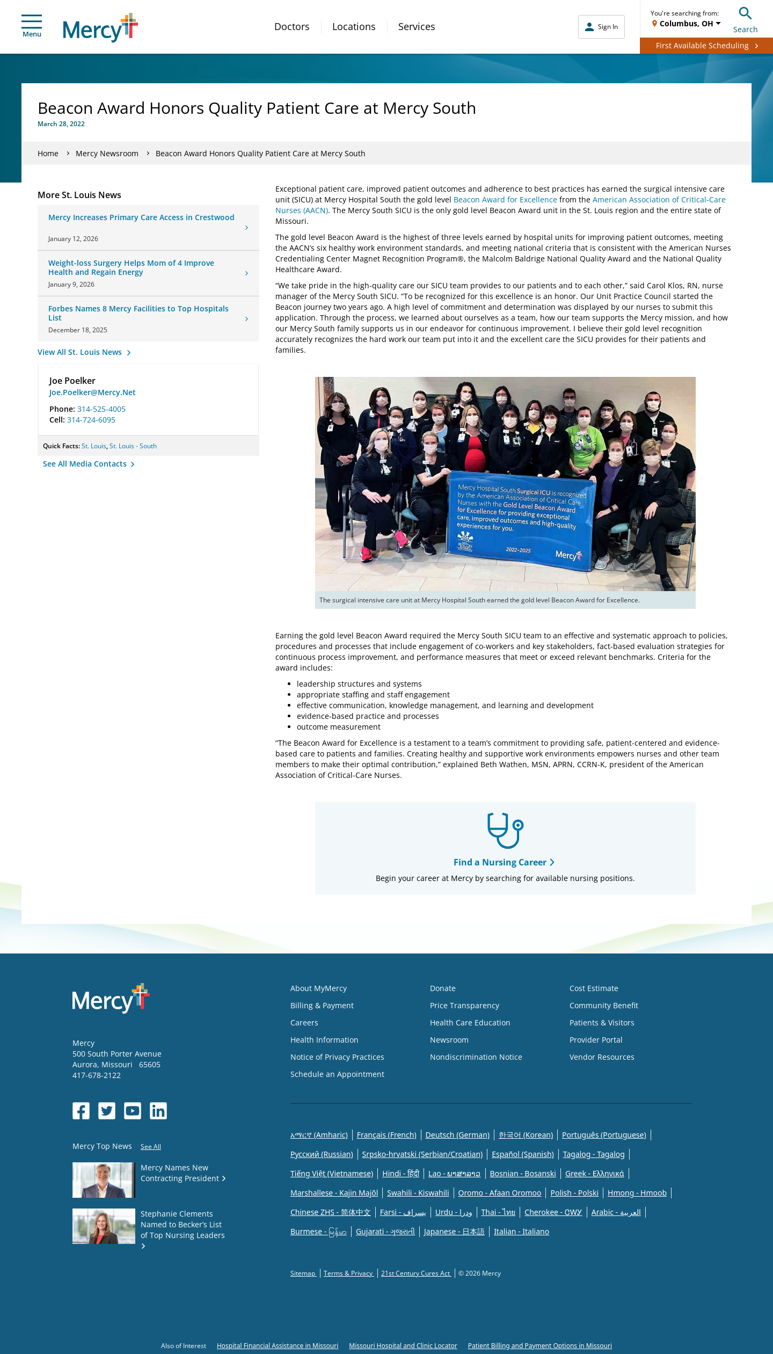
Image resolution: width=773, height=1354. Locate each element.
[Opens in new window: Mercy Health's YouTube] (132, 1110)
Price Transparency (464, 1005)
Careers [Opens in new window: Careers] (304, 1022)
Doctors (292, 26)
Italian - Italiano (521, 1231)
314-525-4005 (101, 409)
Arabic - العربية (616, 1212)
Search (745, 18)
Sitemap (303, 1273)
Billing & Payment (322, 1005)
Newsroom (449, 1040)
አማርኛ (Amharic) (319, 1135)
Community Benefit (604, 1005)
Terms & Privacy (349, 1273)
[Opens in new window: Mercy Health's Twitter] (106, 1110)
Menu (31, 26)
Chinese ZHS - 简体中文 (330, 1212)
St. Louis (94, 445)
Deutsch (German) (458, 1135)
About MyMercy (318, 988)
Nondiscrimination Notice (476, 1057)
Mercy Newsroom (107, 153)
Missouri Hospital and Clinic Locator (403, 1345)
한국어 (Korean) (526, 1135)
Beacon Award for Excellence (505, 199)
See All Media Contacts (86, 463)
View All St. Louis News (81, 352)
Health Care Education (470, 1022)
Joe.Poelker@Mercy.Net (92, 392)
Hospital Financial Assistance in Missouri (277, 1345)
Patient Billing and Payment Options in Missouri (540, 1345)
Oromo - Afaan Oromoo (500, 1193)
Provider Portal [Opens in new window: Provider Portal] (596, 1040)
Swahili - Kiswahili (418, 1193)
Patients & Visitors (602, 1022)
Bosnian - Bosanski (523, 1173)
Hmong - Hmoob (637, 1193)
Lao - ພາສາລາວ (454, 1173)
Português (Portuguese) (604, 1135)
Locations (354, 26)
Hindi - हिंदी (400, 1173)
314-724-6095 (91, 419)
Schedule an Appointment (337, 1074)
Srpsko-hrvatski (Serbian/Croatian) (422, 1154)
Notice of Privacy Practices (337, 1057)
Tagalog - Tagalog (594, 1154)
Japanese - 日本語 (454, 1231)
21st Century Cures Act (416, 1273)
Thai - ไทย (499, 1212)
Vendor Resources (602, 1057)
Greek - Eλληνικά (594, 1173)
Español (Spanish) (523, 1154)
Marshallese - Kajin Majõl (334, 1193)
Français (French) (387, 1135)
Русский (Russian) (321, 1154)
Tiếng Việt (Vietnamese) (331, 1173)
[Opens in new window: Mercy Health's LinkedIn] (158, 1110)
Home (48, 153)
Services (416, 26)
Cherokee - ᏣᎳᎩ (553, 1212)
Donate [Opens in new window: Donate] (443, 988)
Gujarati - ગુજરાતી (385, 1231)
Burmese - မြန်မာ (318, 1231)
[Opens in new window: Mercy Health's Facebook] (81, 1110)
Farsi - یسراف (403, 1212)
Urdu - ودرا (453, 1212)
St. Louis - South (133, 445)
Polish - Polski (574, 1193)
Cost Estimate (594, 988)
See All (151, 1146)
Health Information (324, 1040)
